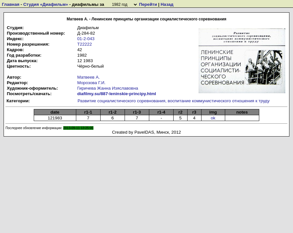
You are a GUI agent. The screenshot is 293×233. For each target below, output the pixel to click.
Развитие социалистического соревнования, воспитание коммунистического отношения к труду (174, 100)
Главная (10, 4)
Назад (167, 4)
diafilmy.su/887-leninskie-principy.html (116, 93)
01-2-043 (85, 38)
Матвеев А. (88, 77)
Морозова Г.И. (91, 82)
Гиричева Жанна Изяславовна (107, 88)
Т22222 (84, 44)
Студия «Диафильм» (45, 4)
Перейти (148, 4)
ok (213, 118)
